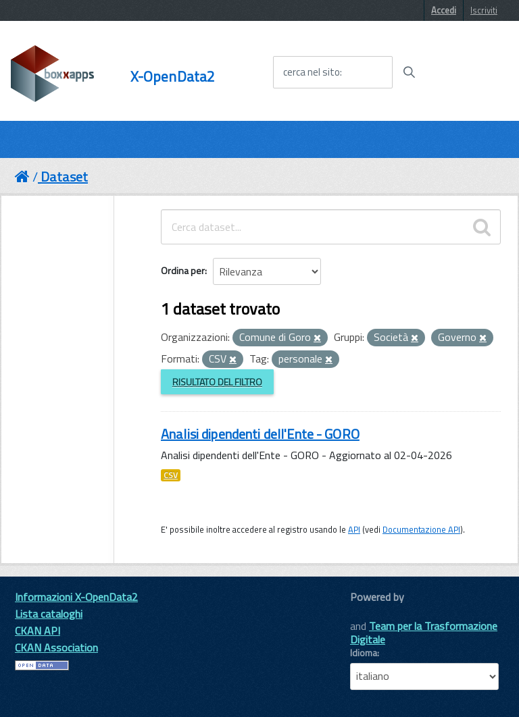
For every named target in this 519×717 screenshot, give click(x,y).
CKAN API (37, 630)
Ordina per (183, 270)
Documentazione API (421, 529)
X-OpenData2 (173, 77)
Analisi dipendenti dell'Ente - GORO (260, 433)
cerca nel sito (311, 72)
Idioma (363, 653)
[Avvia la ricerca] (409, 72)
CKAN (373, 612)
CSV (171, 475)
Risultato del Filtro (217, 382)
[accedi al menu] (467, 71)
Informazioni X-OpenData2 (76, 597)
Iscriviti (483, 10)
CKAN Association (56, 647)
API (354, 529)
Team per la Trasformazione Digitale (423, 632)
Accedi (443, 10)
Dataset (64, 176)
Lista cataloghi (48, 614)
